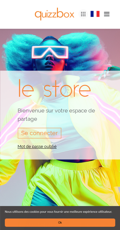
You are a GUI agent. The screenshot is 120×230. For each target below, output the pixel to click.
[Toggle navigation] (106, 14)
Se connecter (39, 133)
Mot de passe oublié (37, 146)
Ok (60, 222)
